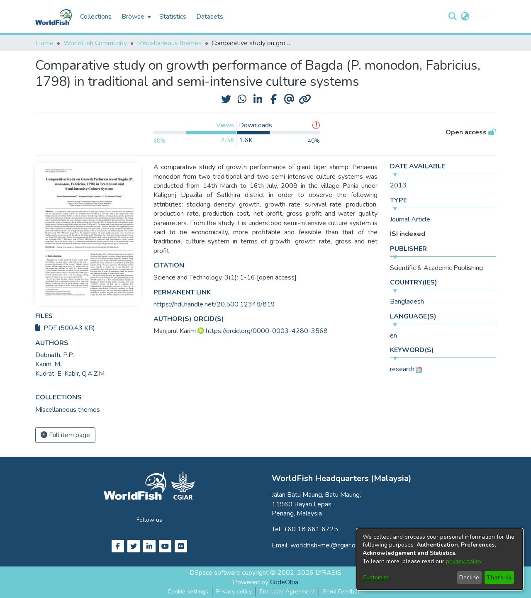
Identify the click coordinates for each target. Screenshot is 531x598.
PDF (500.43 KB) (65, 328)
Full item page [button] (65, 435)
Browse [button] (133, 16)
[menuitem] (135, 16)
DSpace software (215, 572)
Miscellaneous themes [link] (169, 43)
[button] (452, 17)
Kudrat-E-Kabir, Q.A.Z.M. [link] (70, 373)
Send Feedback (343, 592)
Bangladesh (407, 301)
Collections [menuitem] (96, 16)
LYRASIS (328, 572)
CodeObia (284, 582)
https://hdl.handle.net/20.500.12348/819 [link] (214, 304)
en (393, 335)
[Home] (53, 16)
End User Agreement (287, 592)
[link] (67, 409)
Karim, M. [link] (48, 364)
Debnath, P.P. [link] (54, 355)
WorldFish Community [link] (95, 43)
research (402, 369)
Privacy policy (234, 592)
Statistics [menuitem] (172, 16)
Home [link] (45, 43)
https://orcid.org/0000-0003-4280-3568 (267, 330)
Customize (376, 577)
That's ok (499, 577)
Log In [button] (482, 16)
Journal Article (410, 219)
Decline (469, 577)
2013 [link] (398, 185)
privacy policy (463, 561)
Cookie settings (188, 592)
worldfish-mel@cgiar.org (325, 545)
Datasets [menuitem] (209, 16)
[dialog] (440, 559)
